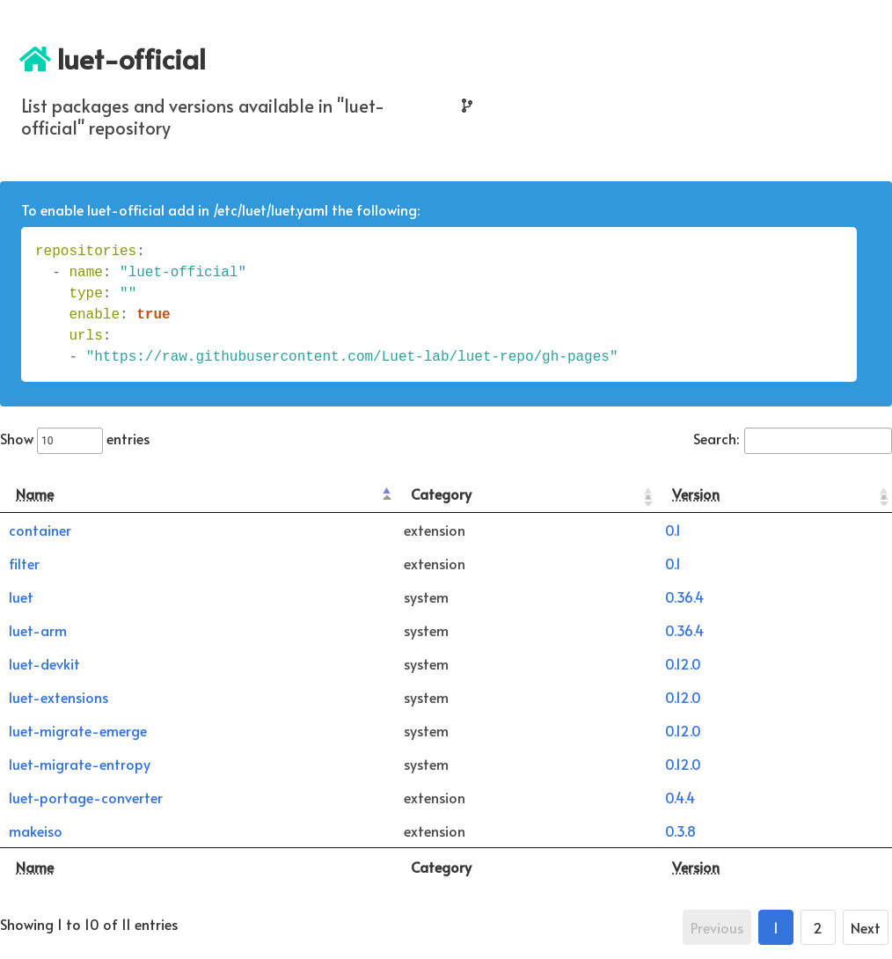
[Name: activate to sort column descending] (197, 494)
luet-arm (38, 630)
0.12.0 (683, 663)
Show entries (75, 438)
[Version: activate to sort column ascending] (774, 494)
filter (24, 563)
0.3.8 (680, 830)
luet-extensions (58, 696)
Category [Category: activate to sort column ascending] (441, 493)
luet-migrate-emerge (78, 730)
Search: (792, 438)
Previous (717, 927)
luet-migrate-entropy (79, 763)
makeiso (35, 830)
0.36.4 (684, 596)
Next (866, 927)
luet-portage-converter (86, 797)
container (40, 529)
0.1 (673, 529)
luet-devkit (44, 663)
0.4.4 (680, 797)
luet (21, 596)
